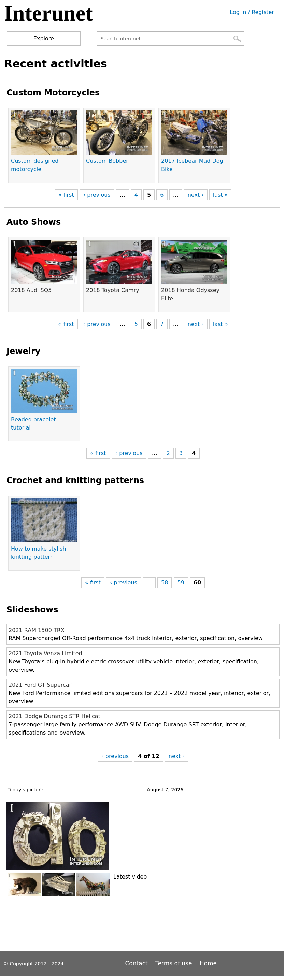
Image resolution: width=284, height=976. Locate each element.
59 (181, 582)
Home (208, 963)
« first (66, 195)
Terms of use (173, 963)
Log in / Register (252, 12)
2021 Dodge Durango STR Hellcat (54, 716)
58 (164, 582)
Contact (137, 963)
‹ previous (97, 195)
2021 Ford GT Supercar (40, 685)
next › (196, 195)
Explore (43, 38)
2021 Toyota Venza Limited (45, 653)
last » (220, 195)
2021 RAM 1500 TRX (37, 630)
